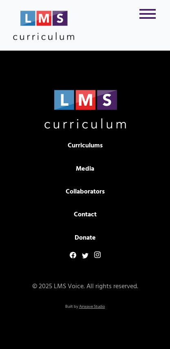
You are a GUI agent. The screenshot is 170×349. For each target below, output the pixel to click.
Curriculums (85, 145)
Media (85, 169)
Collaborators (85, 192)
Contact (85, 214)
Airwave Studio (92, 306)
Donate (85, 238)
